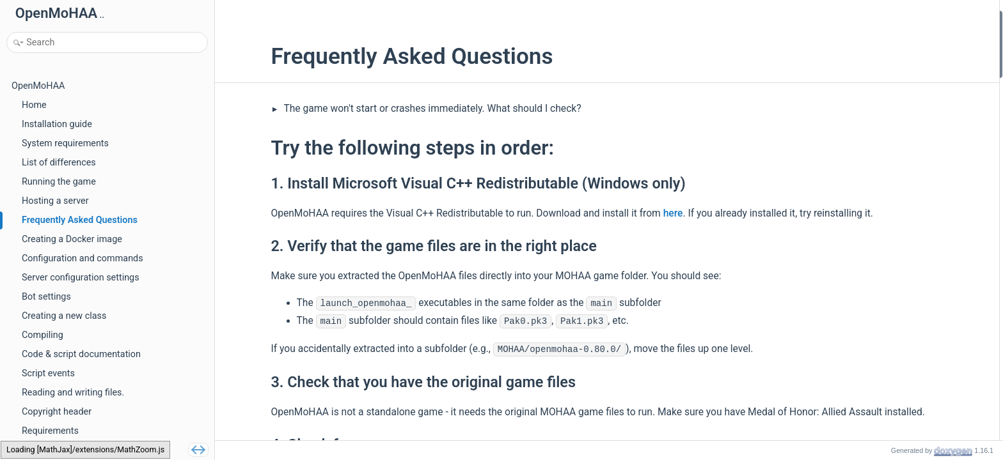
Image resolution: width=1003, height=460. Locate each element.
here (629, 213)
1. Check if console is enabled (922, 292)
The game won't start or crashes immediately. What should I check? (387, 108)
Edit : (911, 258)
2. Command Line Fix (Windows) (927, 138)
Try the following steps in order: (915, 18)
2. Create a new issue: (907, 240)
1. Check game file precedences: (927, 224)
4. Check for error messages (919, 86)
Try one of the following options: (916, 104)
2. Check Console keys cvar (917, 309)
